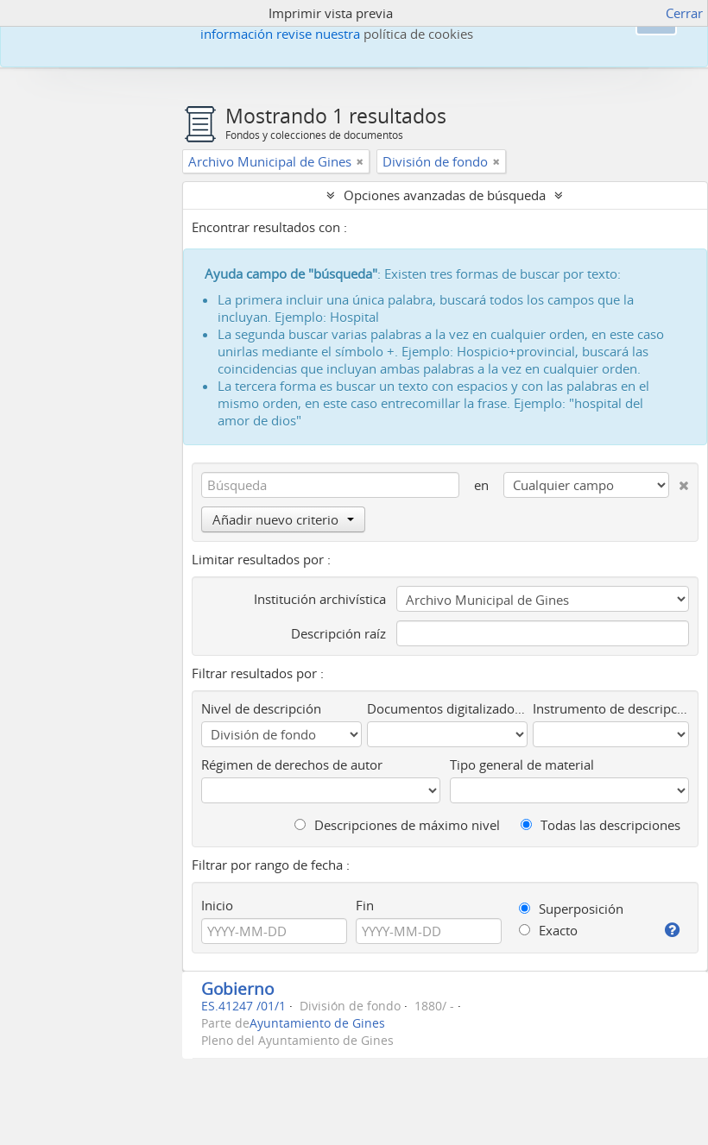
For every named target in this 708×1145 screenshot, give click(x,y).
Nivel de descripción (261, 708)
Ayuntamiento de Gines (317, 1023)
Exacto (548, 930)
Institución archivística (320, 598)
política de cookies (418, 33)
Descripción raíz (338, 633)
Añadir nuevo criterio (283, 519)
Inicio (217, 905)
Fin (365, 905)
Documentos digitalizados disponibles (447, 708)
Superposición (571, 908)
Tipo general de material (522, 764)
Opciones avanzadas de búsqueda (445, 195)
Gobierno (237, 988)
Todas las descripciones (600, 825)
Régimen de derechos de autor (291, 764)
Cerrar (684, 13)
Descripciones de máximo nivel (397, 825)
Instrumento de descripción (611, 708)
